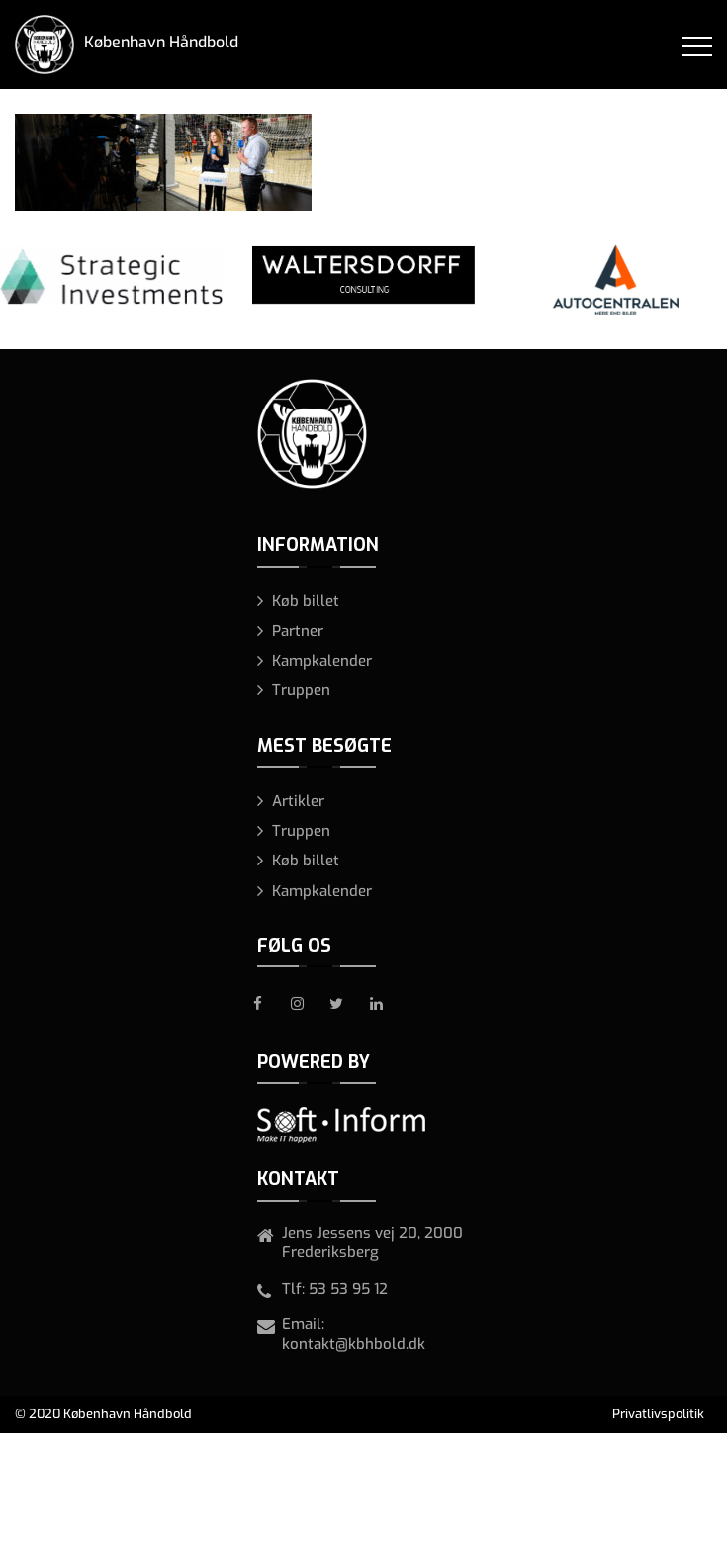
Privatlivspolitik (658, 1414)
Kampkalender (322, 661)
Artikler (298, 801)
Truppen (301, 690)
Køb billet (305, 601)
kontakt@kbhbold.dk (353, 1344)
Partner (297, 631)
